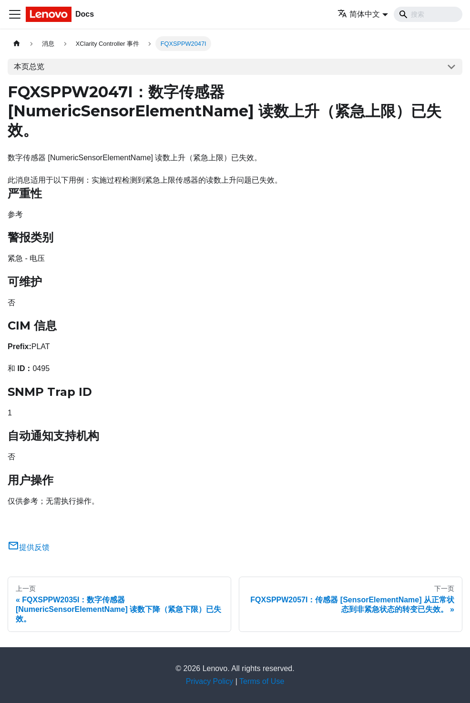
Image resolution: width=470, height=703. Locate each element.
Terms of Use (261, 681)
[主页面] (17, 43)
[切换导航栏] (15, 14)
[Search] (428, 14)
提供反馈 (29, 547)
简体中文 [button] (358, 14)
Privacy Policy (210, 681)
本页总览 (29, 66)
